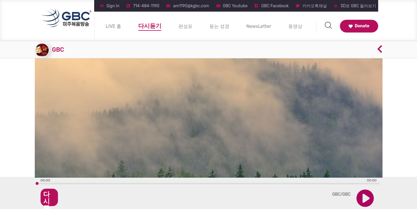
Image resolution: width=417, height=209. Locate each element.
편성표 (185, 26)
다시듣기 (149, 25)
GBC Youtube (235, 5)
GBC (58, 49)
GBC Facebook (275, 5)
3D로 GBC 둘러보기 (358, 5)
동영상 (295, 26)
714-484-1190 (146, 5)
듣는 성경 (219, 26)
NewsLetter (258, 26)
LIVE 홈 (113, 26)
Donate (359, 26)
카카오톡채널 (315, 5)
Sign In (113, 5)
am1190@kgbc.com (191, 5)
